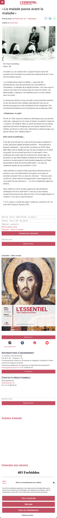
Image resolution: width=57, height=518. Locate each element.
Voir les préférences (28, 510)
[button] (54, 483)
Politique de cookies (27, 515)
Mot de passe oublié (9, 227)
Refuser (28, 504)
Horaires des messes (15, 465)
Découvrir (28, 337)
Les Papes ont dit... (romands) (24, 19)
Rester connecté (10, 224)
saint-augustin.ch (10, 344)
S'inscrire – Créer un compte (12, 229)
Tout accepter (28, 498)
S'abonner (28, 371)
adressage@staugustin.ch (11, 368)
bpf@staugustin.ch (8, 383)
